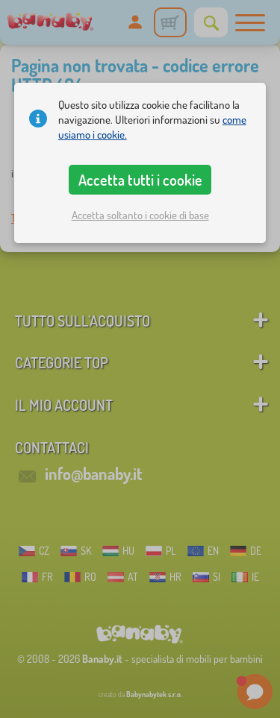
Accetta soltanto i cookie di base (140, 215)
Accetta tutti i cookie (140, 179)
